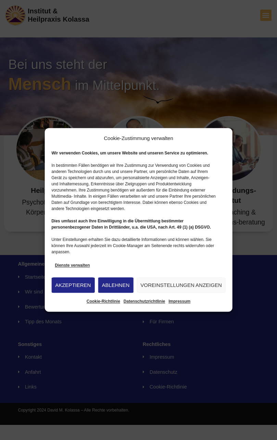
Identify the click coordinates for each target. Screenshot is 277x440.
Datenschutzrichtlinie (144, 301)
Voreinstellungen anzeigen (181, 285)
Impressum (179, 301)
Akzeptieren (73, 285)
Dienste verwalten (72, 265)
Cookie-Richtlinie (103, 301)
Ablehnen (115, 285)
